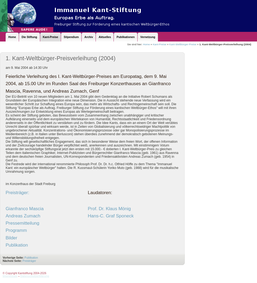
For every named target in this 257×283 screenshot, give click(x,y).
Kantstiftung (107, 16)
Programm (16, 230)
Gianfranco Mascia (25, 208)
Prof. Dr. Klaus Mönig (109, 208)
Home (146, 44)
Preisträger (29, 260)
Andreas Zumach (23, 215)
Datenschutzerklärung (34, 276)
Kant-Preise (160, 44)
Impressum (10, 276)
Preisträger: (17, 192)
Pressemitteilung (22, 223)
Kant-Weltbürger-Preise (182, 44)
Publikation (17, 245)
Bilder (11, 237)
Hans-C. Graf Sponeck (111, 215)
